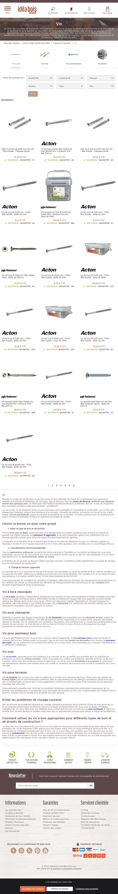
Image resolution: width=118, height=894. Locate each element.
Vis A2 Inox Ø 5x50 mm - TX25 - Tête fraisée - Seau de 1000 (95, 278)
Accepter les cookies (32, 889)
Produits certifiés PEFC (53, 815)
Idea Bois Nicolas (11, 44)
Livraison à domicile (14, 815)
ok (33, 95)
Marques (9, 830)
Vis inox (44, 65)
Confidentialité (87, 830)
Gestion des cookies (52, 830)
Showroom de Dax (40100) (17, 818)
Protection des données (54, 824)
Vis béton (102, 65)
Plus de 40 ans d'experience (56, 812)
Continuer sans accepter (86, 889)
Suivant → (73, 487)
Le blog (84, 812)
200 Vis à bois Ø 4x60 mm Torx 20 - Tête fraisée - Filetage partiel (18, 152)
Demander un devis (90, 815)
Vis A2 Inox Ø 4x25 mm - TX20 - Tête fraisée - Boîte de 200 (17, 215)
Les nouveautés (12, 833)
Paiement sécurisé (51, 818)
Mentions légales (50, 826)
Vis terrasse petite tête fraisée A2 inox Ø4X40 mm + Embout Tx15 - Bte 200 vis (56, 153)
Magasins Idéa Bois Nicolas (93, 821)
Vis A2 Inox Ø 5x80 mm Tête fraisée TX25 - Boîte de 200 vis (18, 278)
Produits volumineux (14, 824)
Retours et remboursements (56, 821)
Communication (88, 818)
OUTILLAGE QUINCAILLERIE (36, 44)
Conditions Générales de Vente (95, 826)
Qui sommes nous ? (14, 812)
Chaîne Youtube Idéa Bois (17, 826)
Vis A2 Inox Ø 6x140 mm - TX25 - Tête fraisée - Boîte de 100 (17, 467)
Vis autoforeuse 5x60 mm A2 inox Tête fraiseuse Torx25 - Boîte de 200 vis (96, 405)
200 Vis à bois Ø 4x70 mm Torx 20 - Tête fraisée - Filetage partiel (96, 152)
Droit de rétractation (90, 824)
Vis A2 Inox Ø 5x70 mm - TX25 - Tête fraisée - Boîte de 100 (95, 341)
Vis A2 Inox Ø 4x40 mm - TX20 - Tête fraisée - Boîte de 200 (56, 278)
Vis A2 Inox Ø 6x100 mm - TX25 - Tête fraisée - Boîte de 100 (56, 404)
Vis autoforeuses (73, 65)
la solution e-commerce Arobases (66, 870)
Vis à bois (15, 65)
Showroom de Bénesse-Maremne (20, 821)
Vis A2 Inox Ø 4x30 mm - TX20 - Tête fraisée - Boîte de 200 (95, 215)
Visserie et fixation (61, 44)
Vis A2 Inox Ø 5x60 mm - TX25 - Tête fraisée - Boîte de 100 (16, 341)
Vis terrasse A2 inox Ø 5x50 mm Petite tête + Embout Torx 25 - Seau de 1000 (56, 216)
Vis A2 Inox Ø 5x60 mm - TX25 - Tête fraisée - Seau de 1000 (56, 341)
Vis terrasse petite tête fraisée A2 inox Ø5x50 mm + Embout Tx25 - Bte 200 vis (17, 405)
